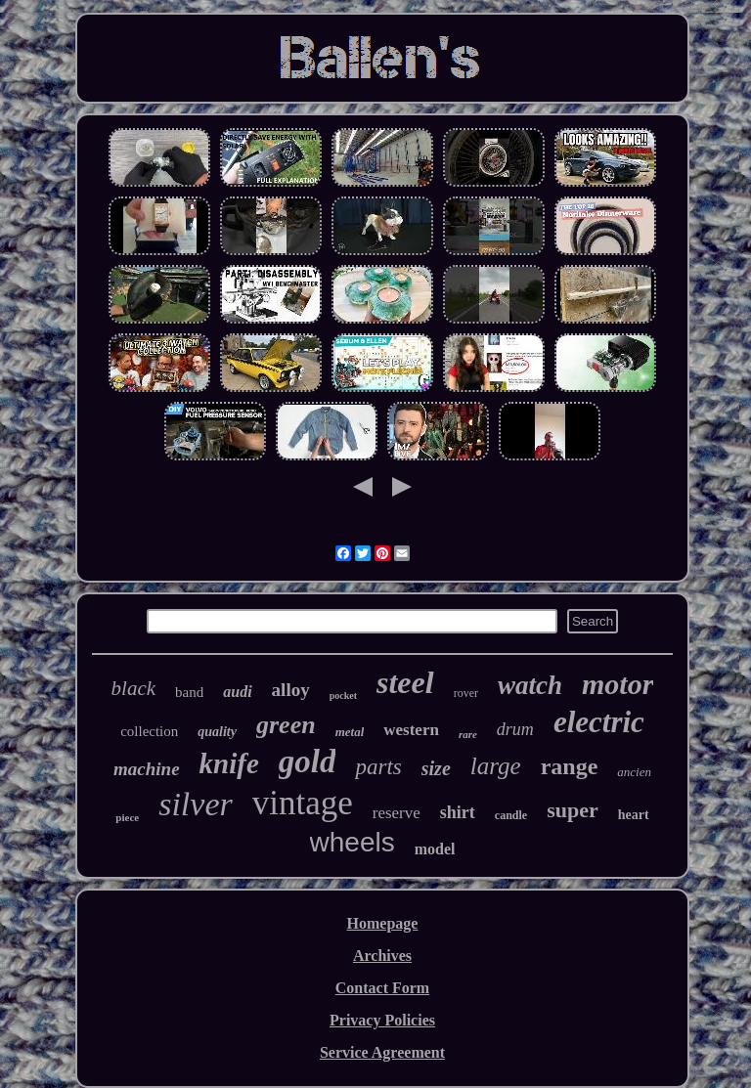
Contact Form (382, 987)
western (411, 729)
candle (511, 815)
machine (146, 769)
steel (405, 682)
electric (598, 722)
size (436, 768)
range (569, 766)
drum (515, 729)
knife (229, 763)
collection (149, 731)
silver (195, 804)
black (133, 688)
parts (378, 767)
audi (237, 691)
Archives (382, 955)
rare (468, 734)
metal (350, 731)
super (572, 810)
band (189, 692)
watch (530, 685)
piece (127, 817)
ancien (634, 771)
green (286, 725)
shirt (457, 812)
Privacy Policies (382, 1020)
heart (633, 814)
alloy (291, 689)
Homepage (383, 923)
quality (217, 731)
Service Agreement (382, 1052)
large (495, 766)
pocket (343, 695)
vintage (302, 803)
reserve (396, 813)
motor (617, 684)
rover (466, 693)
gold (307, 761)
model (435, 849)
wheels (352, 842)
